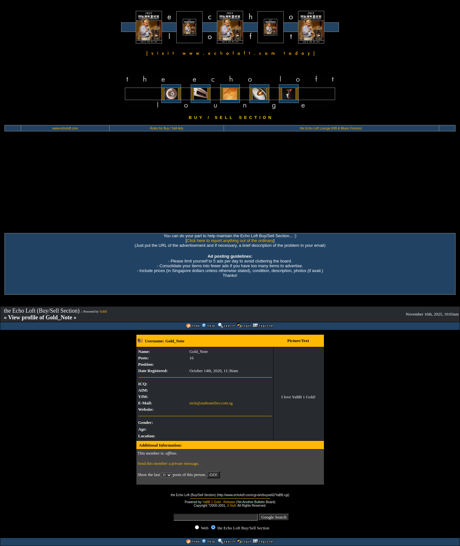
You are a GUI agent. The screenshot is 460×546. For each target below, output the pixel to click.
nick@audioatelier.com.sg (211, 403)
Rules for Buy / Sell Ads (166, 128)
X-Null (231, 505)
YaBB (103, 311)
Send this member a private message (168, 463)
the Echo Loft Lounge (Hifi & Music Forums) (331, 128)
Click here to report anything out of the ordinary (230, 240)
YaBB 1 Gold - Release (218, 502)
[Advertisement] (230, 185)
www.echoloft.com (65, 128)
